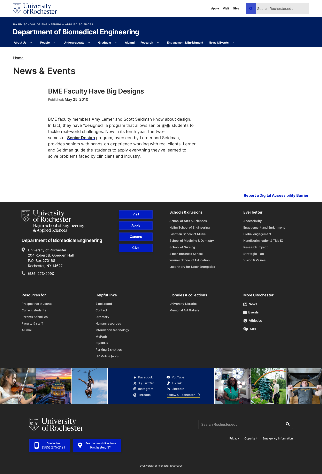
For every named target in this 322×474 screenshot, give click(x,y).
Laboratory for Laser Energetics (192, 267)
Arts (249, 329)
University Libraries (183, 304)
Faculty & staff (32, 323)
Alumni (130, 42)
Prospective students (37, 304)
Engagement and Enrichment (264, 227)
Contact (101, 310)
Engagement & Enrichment (185, 42)
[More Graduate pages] (115, 42)
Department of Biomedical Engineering (76, 32)
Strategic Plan (253, 254)
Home (18, 57)
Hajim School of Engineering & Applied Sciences (53, 24)
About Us (20, 42)
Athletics (252, 320)
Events (251, 312)
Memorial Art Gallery (184, 310)
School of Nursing (182, 247)
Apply (215, 8)
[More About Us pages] (31, 42)
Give (236, 8)
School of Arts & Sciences (188, 221)
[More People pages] (54, 42)
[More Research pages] (157, 42)
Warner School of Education (189, 260)
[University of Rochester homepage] (35, 8)
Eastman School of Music (187, 234)
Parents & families (35, 317)
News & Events (219, 42)
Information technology (112, 330)
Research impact (255, 247)
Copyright (250, 438)
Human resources (108, 323)
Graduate (104, 42)
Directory (102, 317)
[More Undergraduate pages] (89, 42)
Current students (34, 310)
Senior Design (81, 137)
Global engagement (257, 234)
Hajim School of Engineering (189, 227)
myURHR (101, 343)
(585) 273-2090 (41, 273)
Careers (136, 236)
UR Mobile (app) (107, 356)
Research (146, 42)
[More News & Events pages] (233, 42)
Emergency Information (278, 438)
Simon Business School (186, 254)
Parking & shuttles (108, 349)
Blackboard (103, 304)
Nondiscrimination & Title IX (263, 240)
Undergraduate (74, 42)
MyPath (101, 336)
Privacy (234, 438)
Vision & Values (254, 260)
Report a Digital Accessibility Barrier (276, 195)
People (44, 42)
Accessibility (252, 221)
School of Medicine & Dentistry (191, 240)
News (250, 304)
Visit (226, 8)
